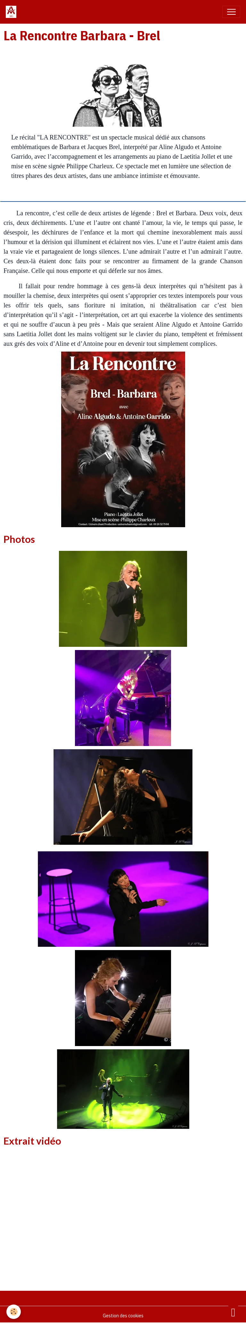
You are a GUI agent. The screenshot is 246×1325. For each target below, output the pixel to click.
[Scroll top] (233, 1312)
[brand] (12, 12)
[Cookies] (13, 1312)
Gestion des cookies (123, 1315)
